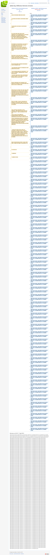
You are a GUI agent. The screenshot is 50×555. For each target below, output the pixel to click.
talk (19, 9)
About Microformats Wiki (17, 553)
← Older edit (20, 11)
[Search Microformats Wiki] (44, 3)
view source (25, 8)
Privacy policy (11, 553)
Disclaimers (22, 553)
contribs (21, 9)
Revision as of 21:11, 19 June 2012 (17, 8)
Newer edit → (39, 10)
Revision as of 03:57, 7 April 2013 (36, 8)
